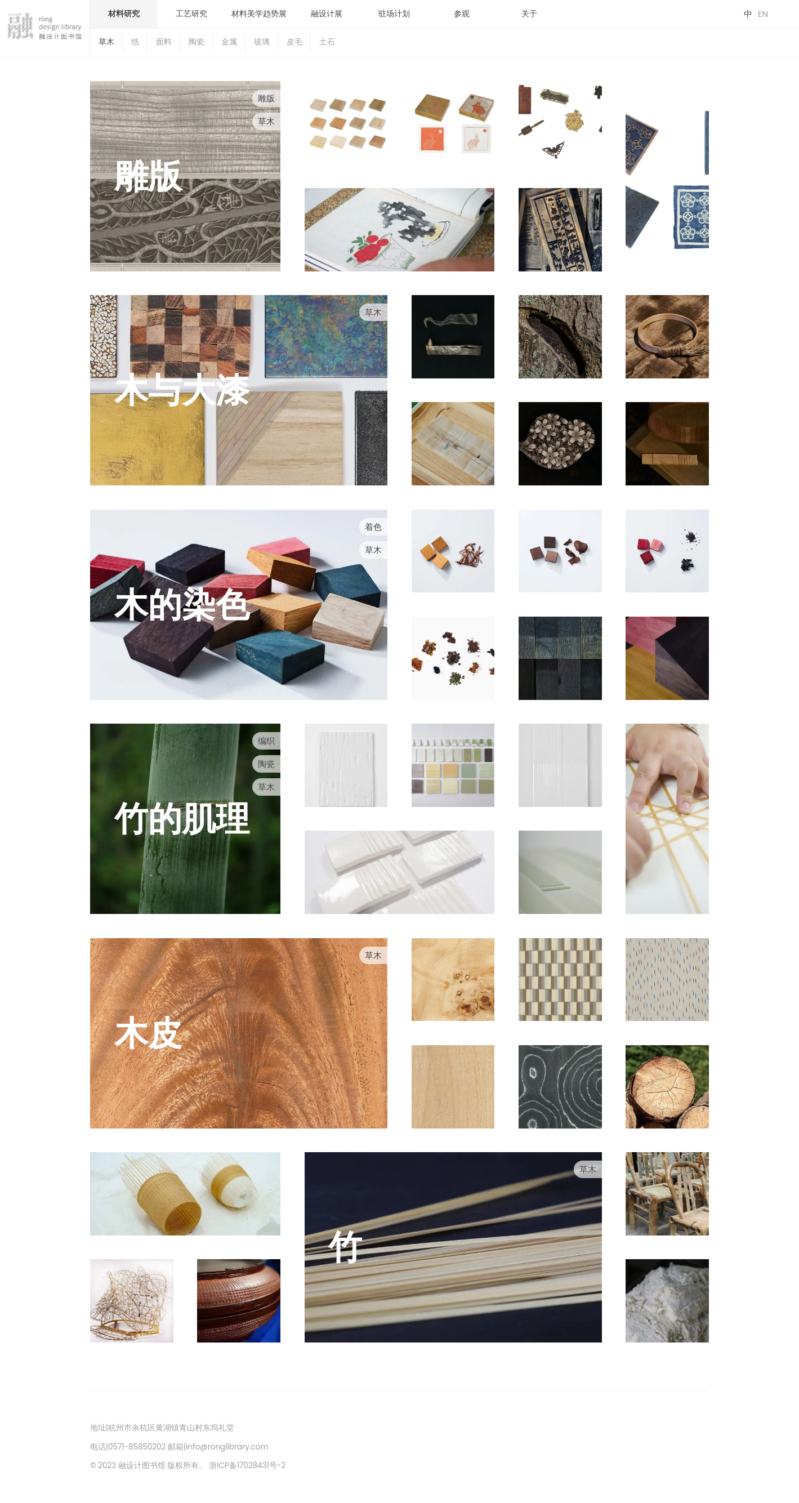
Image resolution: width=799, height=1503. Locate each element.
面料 (164, 42)
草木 (106, 42)
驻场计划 (394, 13)
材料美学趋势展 (259, 13)
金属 (229, 42)
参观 (462, 13)
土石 (327, 42)
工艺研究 (191, 13)
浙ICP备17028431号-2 (247, 1465)
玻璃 (262, 42)
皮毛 (294, 42)
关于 (529, 13)
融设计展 (326, 13)
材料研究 (124, 13)
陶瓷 (196, 42)
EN (763, 14)
